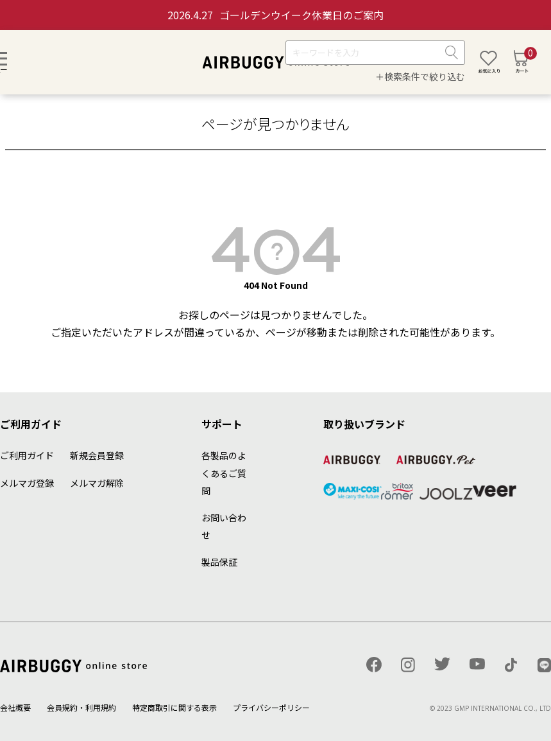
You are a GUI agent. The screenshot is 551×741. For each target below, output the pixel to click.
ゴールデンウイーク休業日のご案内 (275, 14)
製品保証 (219, 561)
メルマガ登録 (27, 482)
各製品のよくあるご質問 (223, 472)
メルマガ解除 (97, 482)
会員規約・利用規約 (81, 707)
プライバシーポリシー (271, 707)
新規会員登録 (97, 455)
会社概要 (15, 707)
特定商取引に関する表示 (174, 707)
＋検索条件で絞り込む (420, 76)
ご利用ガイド (27, 455)
